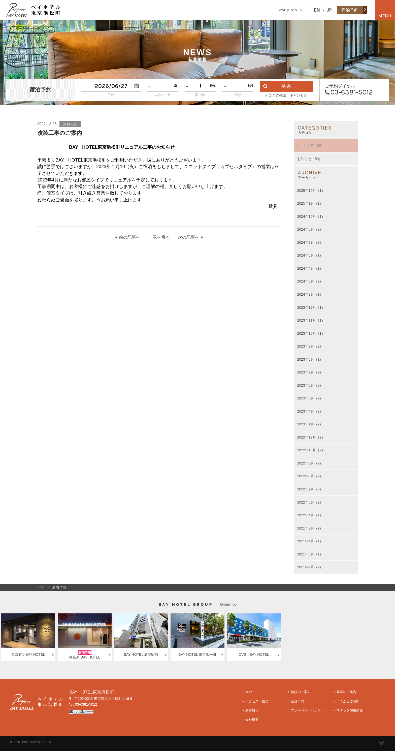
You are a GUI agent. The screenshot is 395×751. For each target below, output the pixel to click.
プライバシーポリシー (307, 710)
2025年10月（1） (311, 191)
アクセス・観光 (256, 701)
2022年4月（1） (310, 515)
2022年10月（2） (311, 450)
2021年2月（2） (310, 567)
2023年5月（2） (310, 398)
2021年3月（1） (310, 554)
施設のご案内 (301, 692)
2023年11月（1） (311, 320)
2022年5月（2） (310, 502)
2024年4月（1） (310, 268)
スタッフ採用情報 (350, 710)
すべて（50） (313, 145)
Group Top (287, 10)
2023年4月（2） (310, 411)
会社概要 (251, 720)
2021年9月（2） (310, 528)
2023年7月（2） (310, 372)
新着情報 (251, 710)
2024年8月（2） (310, 229)
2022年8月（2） (310, 476)
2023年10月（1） (311, 333)
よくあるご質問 (348, 701)
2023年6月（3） (310, 385)
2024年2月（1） (310, 294)
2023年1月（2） (310, 424)
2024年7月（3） (310, 242)
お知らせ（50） (309, 159)
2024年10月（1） (311, 216)
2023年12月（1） (311, 307)
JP (329, 10)
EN (317, 10)
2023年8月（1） (310, 359)
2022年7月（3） (310, 489)
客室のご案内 (346, 692)
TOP (41, 587)
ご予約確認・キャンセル (288, 95)
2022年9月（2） (310, 463)
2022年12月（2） (311, 437)
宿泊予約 (297, 701)
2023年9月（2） (310, 346)
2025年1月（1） (310, 203)
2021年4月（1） (310, 541)
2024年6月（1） (310, 255)
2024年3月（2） (310, 281)
